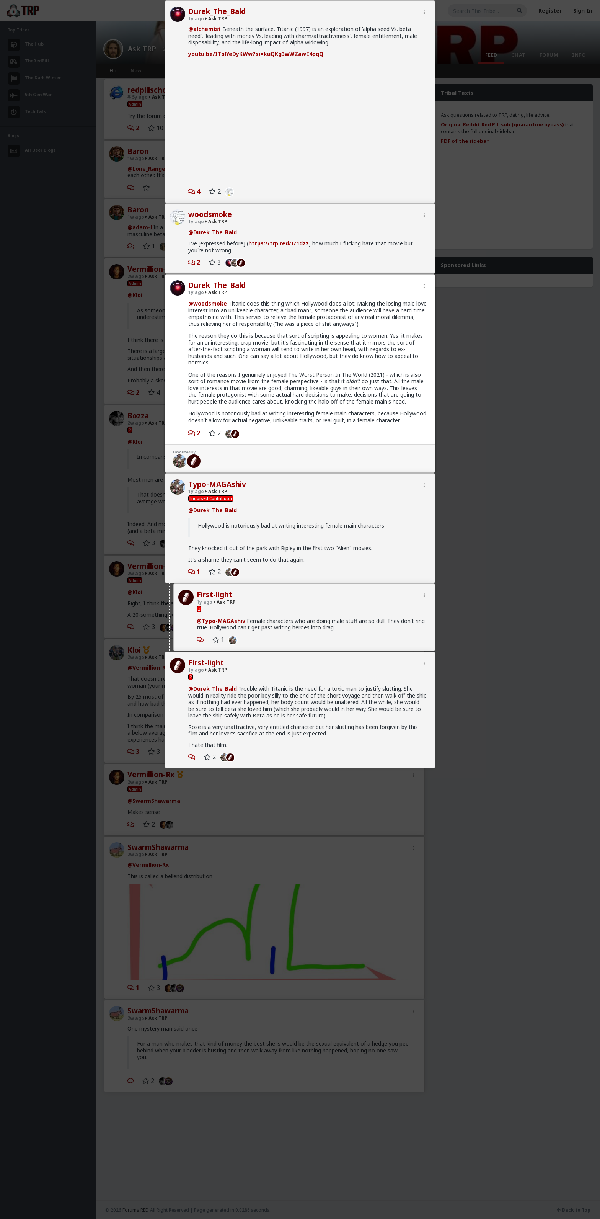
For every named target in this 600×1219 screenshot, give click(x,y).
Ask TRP (216, 18)
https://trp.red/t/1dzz (278, 243)
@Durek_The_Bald (212, 232)
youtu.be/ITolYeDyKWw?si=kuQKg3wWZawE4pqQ (255, 53)
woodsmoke (210, 214)
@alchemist (204, 29)
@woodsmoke (207, 303)
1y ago (196, 18)
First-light (214, 595)
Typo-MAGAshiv (217, 484)
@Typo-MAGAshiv (221, 620)
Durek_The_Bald (217, 11)
